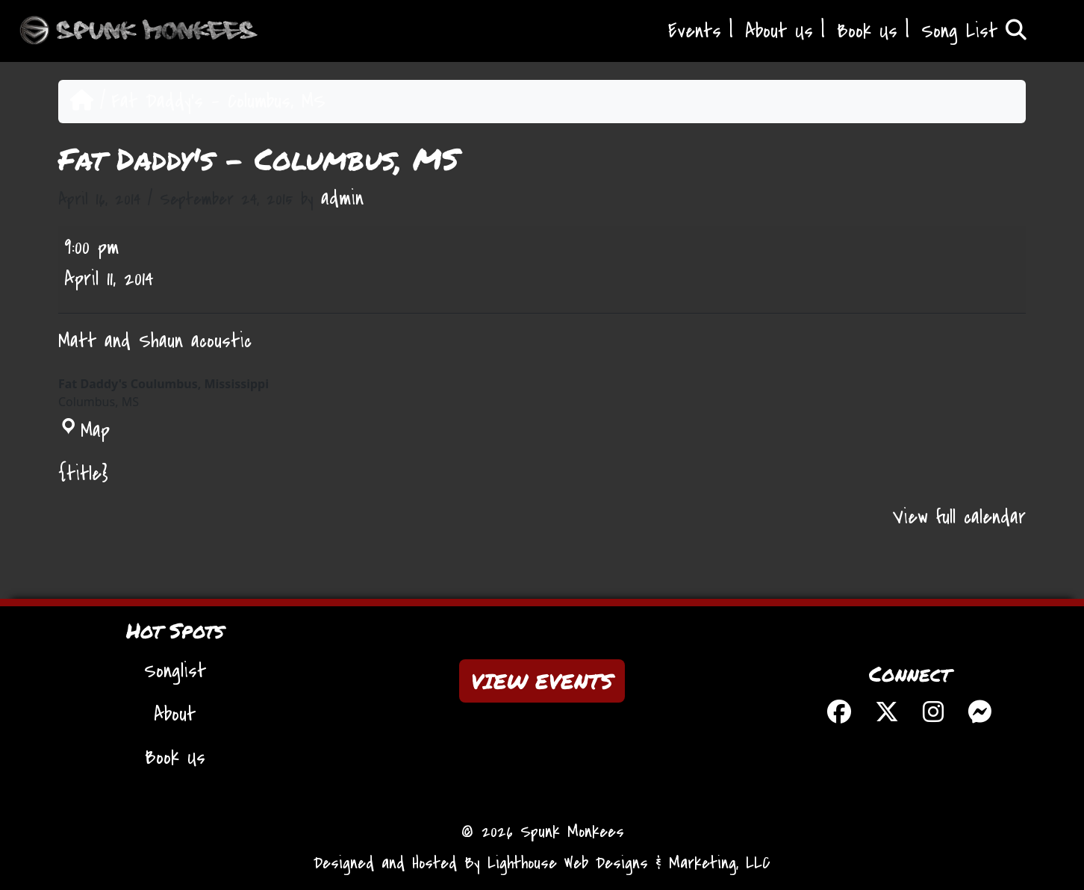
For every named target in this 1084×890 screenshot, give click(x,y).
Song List (974, 31)
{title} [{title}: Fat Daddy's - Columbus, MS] (83, 474)
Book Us (867, 31)
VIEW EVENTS (542, 681)
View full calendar (959, 517)
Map (84, 431)
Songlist (175, 671)
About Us (779, 31)
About (175, 714)
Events (694, 31)
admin (342, 198)
